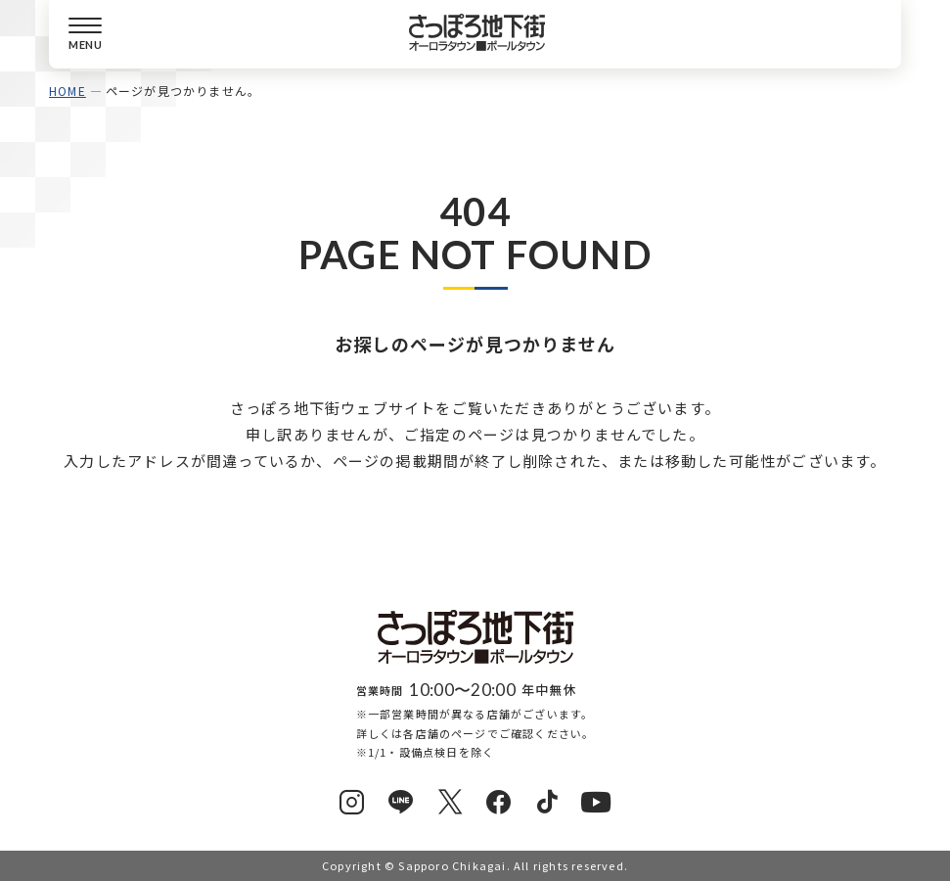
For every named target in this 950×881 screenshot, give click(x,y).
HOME (67, 90)
